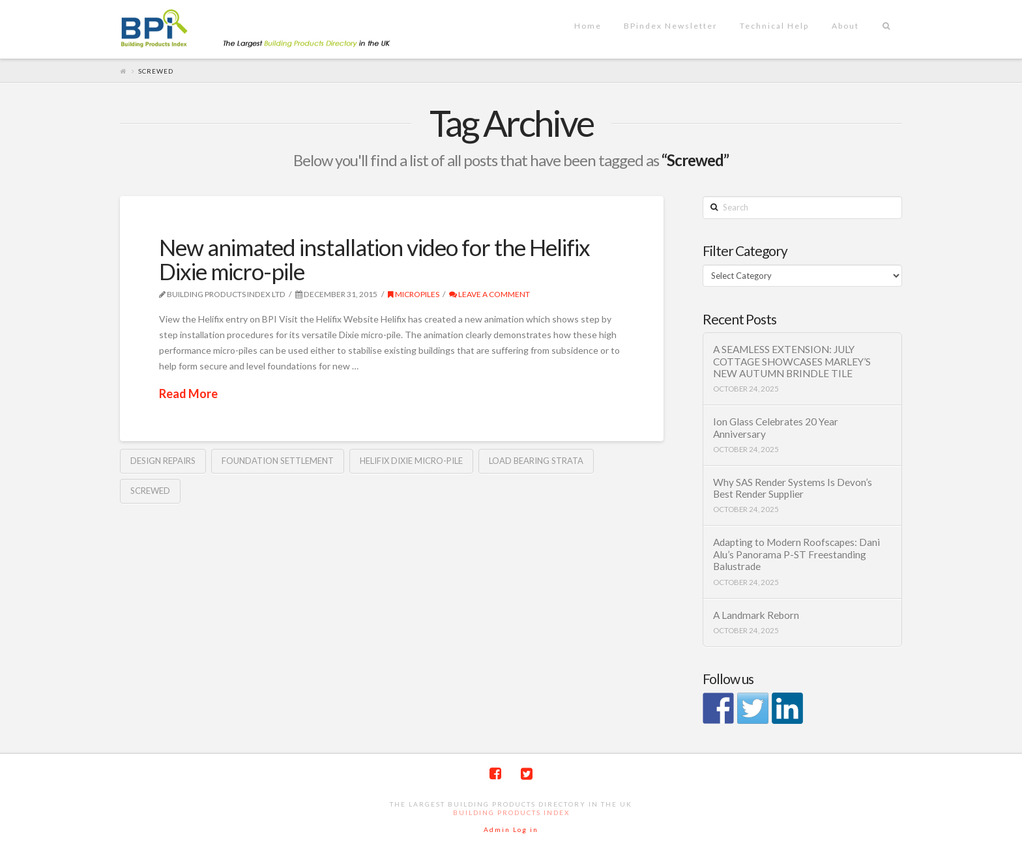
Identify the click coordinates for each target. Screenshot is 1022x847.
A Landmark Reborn (756, 615)
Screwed (150, 490)
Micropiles (413, 294)
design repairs (163, 460)
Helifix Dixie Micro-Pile (411, 460)
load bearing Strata (536, 460)
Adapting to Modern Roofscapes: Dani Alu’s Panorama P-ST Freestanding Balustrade (796, 554)
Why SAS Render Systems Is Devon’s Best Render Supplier (792, 488)
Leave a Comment (489, 294)
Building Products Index (511, 812)
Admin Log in (511, 829)
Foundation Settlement (278, 460)
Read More (188, 393)
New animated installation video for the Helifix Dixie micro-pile (374, 259)
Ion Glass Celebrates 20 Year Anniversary (775, 428)
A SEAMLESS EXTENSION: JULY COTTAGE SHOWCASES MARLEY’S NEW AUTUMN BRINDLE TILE (792, 361)
